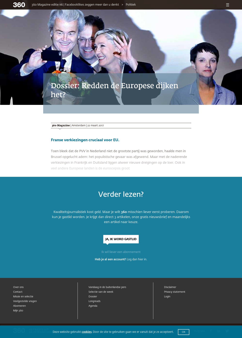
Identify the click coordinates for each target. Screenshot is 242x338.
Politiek (131, 4)
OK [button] (183, 332)
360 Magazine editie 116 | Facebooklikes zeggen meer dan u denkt (75, 4)
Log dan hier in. (137, 259)
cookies (87, 332)
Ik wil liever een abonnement (121, 252)
